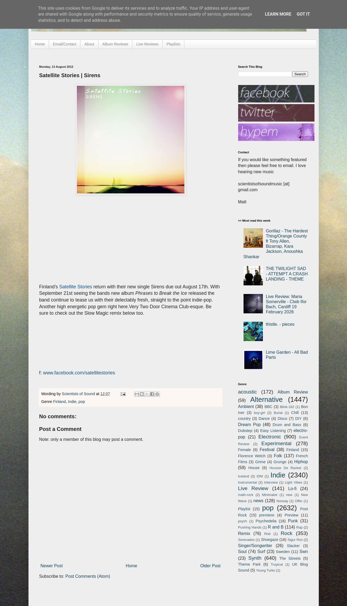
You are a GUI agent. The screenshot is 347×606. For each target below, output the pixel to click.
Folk (278, 455)
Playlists (173, 44)
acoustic (247, 392)
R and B (276, 527)
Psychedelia (266, 521)
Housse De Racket (285, 468)
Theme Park (249, 564)
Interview (271, 482)
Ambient (246, 406)
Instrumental (247, 482)
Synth (255, 558)
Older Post (210, 566)
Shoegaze (269, 539)
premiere (266, 515)
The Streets (290, 558)
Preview (291, 515)
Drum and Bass (287, 425)
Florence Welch (252, 456)
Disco (282, 418)
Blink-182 (287, 407)
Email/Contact (64, 44)
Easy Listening (273, 430)
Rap (299, 527)
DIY (298, 418)
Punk (293, 521)
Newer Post (52, 566)
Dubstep (245, 430)
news (258, 500)
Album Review (293, 392)
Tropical (277, 564)
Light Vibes (293, 482)
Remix (244, 533)
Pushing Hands (250, 527)
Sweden (283, 552)
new (289, 495)
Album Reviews (115, 44)
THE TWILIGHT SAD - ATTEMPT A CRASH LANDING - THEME (287, 273)
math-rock (245, 495)
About (89, 44)
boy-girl (259, 413)
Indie (72, 401)
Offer (298, 501)
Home (40, 44)
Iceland (243, 476)
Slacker (293, 546)
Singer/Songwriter (255, 545)
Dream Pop (249, 424)
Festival (267, 449)
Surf (261, 551)
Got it (303, 14)
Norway (282, 501)
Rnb (267, 534)
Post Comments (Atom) (87, 576)
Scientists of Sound (79, 394)
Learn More (278, 14)
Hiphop (301, 461)
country (244, 418)
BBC (268, 407)
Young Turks (265, 570)
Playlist (244, 509)
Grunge (280, 462)
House (254, 468)
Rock (286, 533)
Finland (59, 401)
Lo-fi (292, 488)
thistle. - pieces (280, 324)
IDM (260, 476)
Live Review (253, 488)
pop (81, 401)
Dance (264, 418)
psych (242, 521)
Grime (260, 462)
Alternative (266, 399)
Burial (278, 413)
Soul (242, 551)
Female (244, 450)
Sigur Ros (295, 540)
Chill (295, 412)
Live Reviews (147, 44)
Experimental (276, 443)
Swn (303, 551)
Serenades (246, 540)
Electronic (269, 437)
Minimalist (269, 495)
